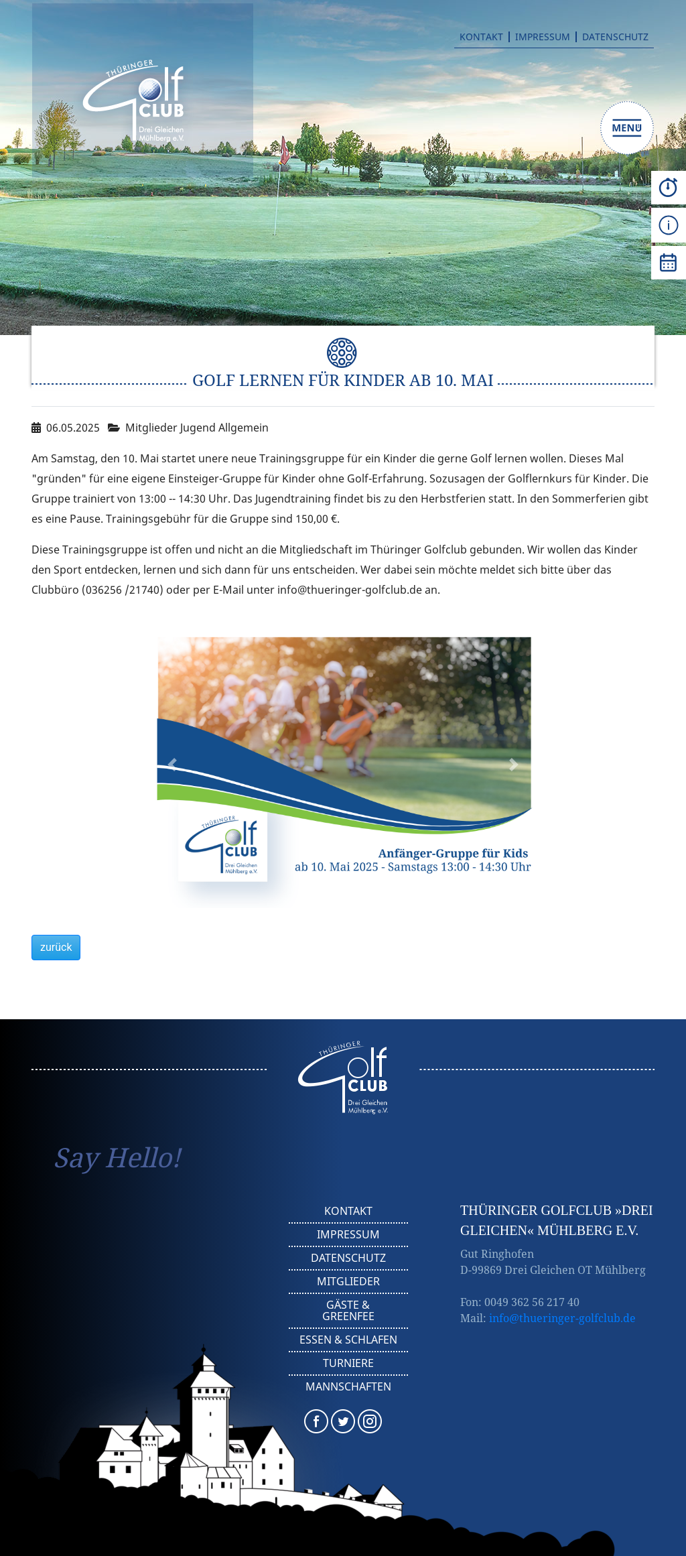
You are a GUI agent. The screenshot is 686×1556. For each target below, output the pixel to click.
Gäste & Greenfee (348, 1310)
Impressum (542, 36)
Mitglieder (348, 1281)
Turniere (348, 1363)
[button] (172, 764)
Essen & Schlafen (348, 1339)
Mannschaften (348, 1386)
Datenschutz (615, 36)
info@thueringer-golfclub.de (562, 1318)
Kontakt (481, 36)
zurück (56, 947)
